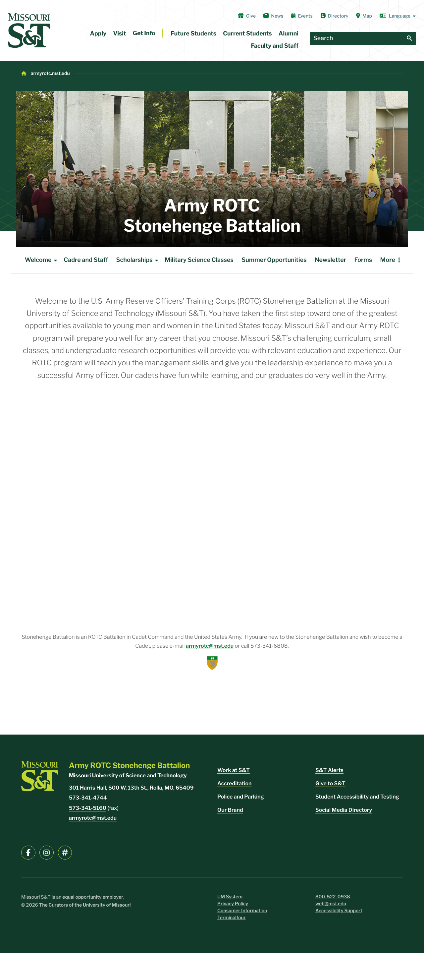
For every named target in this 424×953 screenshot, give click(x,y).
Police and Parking (240, 797)
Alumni (288, 33)
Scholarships (138, 260)
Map (364, 16)
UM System (229, 897)
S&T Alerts (329, 770)
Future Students (194, 33)
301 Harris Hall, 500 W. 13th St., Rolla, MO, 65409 (131, 788)
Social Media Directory (343, 810)
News (273, 16)
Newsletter (330, 260)
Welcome (42, 260)
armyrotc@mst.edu (210, 646)
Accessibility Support (338, 911)
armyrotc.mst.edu (50, 73)
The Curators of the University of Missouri (85, 905)
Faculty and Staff (274, 45)
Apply (98, 33)
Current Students (247, 33)
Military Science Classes (199, 260)
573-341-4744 (88, 798)
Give (247, 16)
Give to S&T (330, 783)
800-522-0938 (332, 897)
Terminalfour (231, 918)
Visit (119, 33)
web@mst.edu (330, 904)
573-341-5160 (87, 808)
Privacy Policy (232, 904)
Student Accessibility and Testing (357, 797)
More (387, 260)
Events (302, 16)
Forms (363, 260)
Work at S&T (233, 770)
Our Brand (230, 810)
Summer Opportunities (273, 260)
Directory (334, 16)
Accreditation (234, 783)
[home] (29, 30)
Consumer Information (242, 911)
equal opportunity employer (92, 897)
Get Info (144, 33)
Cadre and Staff (86, 260)
